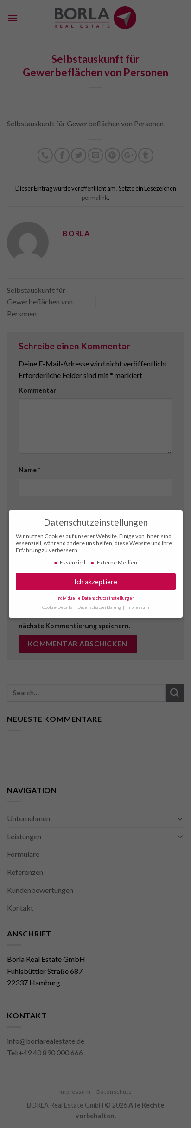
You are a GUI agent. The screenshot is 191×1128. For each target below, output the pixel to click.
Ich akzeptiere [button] (95, 580)
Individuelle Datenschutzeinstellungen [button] (95, 596)
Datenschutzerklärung (99, 605)
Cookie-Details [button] (57, 605)
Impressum (137, 605)
